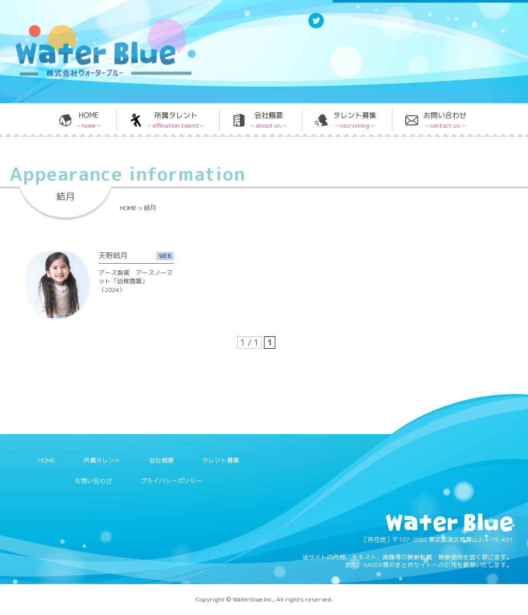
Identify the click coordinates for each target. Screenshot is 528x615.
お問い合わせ (445, 120)
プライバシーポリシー (171, 480)
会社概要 (268, 120)
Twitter (316, 27)
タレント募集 (354, 120)
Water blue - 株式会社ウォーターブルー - (92, 76)
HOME (89, 120)
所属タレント (175, 120)
